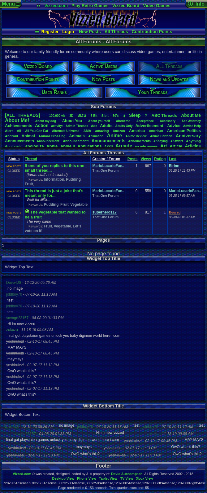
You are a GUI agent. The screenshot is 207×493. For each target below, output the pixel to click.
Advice (173, 125)
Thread (31, 159)
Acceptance (145, 121)
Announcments (139, 141)
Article (176, 146)
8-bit (105, 115)
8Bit (94, 115)
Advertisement (149, 125)
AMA (87, 131)
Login (68, 31)
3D (71, 115)
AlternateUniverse (65, 131)
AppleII (67, 146)
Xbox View (144, 478)
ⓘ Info (196, 4)
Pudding (73, 179)
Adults (106, 125)
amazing (102, 131)
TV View (126, 478)
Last (173, 159)
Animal (28, 136)
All (19, 131)
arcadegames (146, 146)
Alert (9, 131)
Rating (160, 159)
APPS (108, 146)
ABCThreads (164, 115)
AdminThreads (77, 126)
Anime (114, 135)
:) (124, 115)
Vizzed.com (56, 5)
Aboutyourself (99, 121)
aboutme (123, 121)
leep (134, 115)
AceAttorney (191, 121)
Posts (132, 159)
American (156, 131)
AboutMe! (17, 120)
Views (145, 159)
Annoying (160, 141)
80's (116, 115)
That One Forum (105, 170)
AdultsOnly (124, 126)
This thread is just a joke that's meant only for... (54, 193)
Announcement (48, 141)
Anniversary (188, 135)
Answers (176, 141)
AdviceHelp (192, 126)
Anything (193, 141)
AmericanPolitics (184, 130)
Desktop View (63, 478)
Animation (95, 136)
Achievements (18, 125)
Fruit (29, 184)
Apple (52, 146)
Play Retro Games (90, 5)
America (137, 130)
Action (42, 125)
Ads (94, 126)
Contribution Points (152, 31)
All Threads (116, 31)
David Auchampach (127, 474)
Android (11, 136)
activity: (57, 126)
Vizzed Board (126, 5)
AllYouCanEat (36, 131)
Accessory (168, 121)
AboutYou (72, 120)
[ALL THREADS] (22, 115)
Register (49, 31)
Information (54, 179)
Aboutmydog (45, 121)
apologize (34, 146)
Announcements (109, 140)
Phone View (86, 478)
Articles (193, 145)
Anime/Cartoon (161, 136)
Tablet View (108, 478)
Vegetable (79, 204)
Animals (77, 136)
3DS (81, 115)
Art (163, 145)
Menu (10, 4)
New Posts (90, 31)
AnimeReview (136, 136)
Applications (90, 146)
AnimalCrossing (51, 136)
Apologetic (14, 146)
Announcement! (76, 141)
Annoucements (19, 141)
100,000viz (57, 115)
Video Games (156, 5)
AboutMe (191, 115)
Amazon (119, 131)
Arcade (123, 145)
